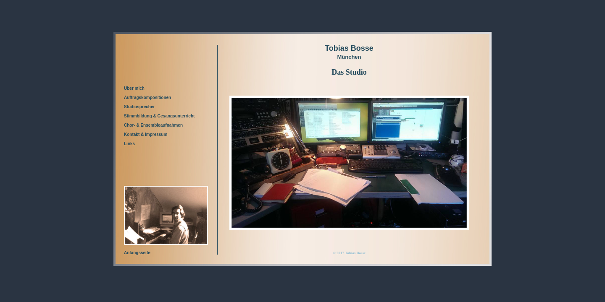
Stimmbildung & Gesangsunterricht (159, 116)
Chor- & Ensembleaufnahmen (153, 125)
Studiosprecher (139, 106)
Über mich (134, 88)
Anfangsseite (137, 252)
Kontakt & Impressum (145, 134)
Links (129, 143)
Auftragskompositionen (147, 97)
